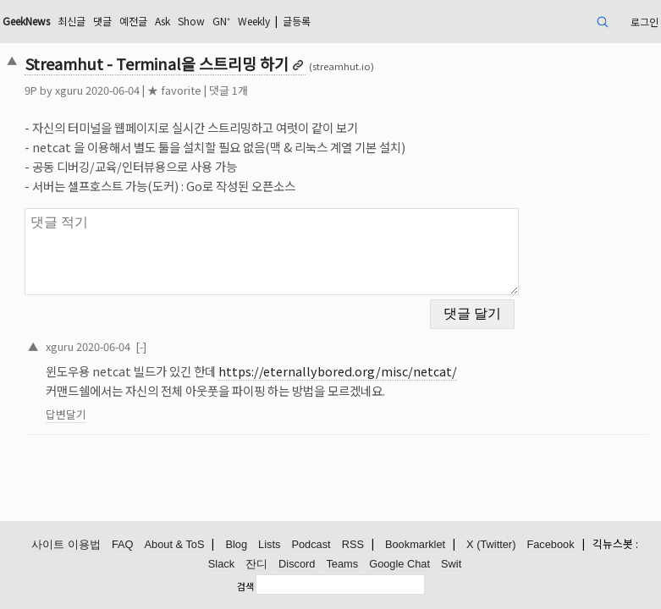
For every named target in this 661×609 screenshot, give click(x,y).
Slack (221, 563)
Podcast (310, 544)
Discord (296, 563)
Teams (342, 563)
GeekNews (26, 21)
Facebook (550, 544)
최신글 (71, 21)
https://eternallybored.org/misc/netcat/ (337, 371)
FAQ (123, 544)
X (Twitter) (490, 544)
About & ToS (175, 544)
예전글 (133, 21)
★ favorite (174, 90)
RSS (353, 544)
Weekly (254, 21)
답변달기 (66, 414)
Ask (162, 21)
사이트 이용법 (66, 544)
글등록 (297, 21)
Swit (451, 563)
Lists (269, 544)
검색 (245, 586)
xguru (69, 90)
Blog (236, 544)
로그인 (644, 21)
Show (191, 21)
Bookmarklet (415, 544)
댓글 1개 (228, 90)
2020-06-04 (103, 346)
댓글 (102, 21)
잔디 (256, 563)
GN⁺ (221, 21)
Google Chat (399, 563)
